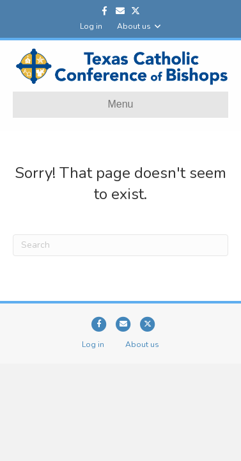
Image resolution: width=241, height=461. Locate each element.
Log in (91, 26)
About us (134, 26)
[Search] (120, 245)
